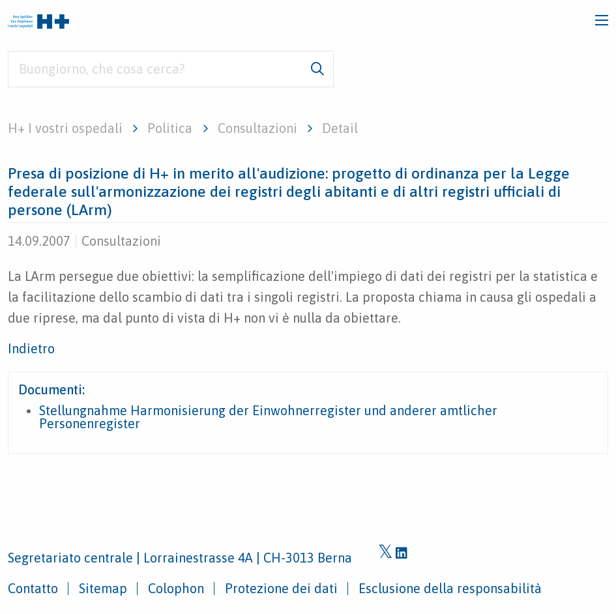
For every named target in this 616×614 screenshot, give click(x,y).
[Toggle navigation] (601, 20)
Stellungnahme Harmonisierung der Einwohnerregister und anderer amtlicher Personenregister (268, 417)
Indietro (31, 348)
